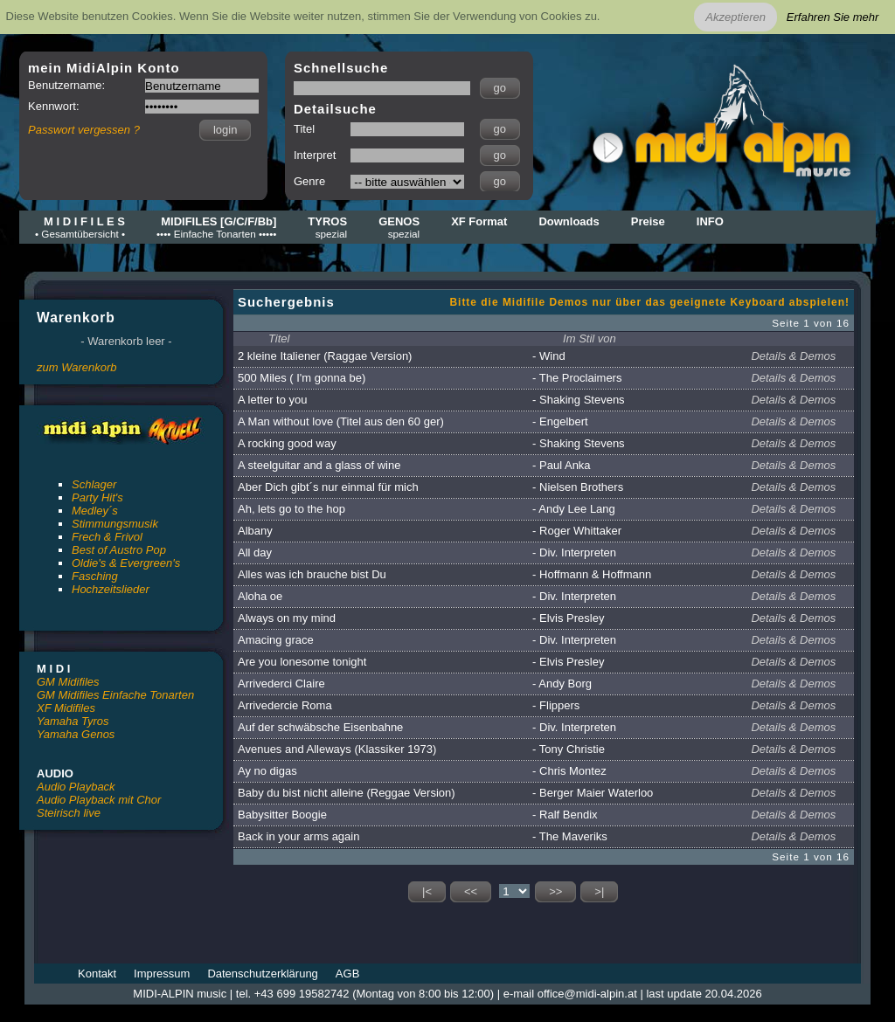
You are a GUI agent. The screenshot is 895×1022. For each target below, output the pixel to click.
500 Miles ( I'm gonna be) (301, 377)
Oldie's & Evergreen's (126, 563)
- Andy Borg (562, 683)
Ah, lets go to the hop (291, 508)
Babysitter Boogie (282, 814)
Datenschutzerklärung (262, 973)
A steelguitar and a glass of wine (319, 465)
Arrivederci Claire (281, 683)
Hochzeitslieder (110, 589)
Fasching (95, 576)
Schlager (94, 484)
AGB (347, 973)
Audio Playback (76, 786)
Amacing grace (276, 639)
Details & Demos (793, 356)
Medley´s (95, 510)
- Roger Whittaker (576, 530)
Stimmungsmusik (115, 523)
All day (255, 552)
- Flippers (555, 705)
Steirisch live (69, 812)
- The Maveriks (569, 836)
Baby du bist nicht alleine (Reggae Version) (346, 792)
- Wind (548, 356)
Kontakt (97, 973)
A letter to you (273, 399)
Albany (255, 530)
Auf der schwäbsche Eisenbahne (320, 727)
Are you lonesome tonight (302, 661)
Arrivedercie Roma (285, 705)
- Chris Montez (569, 770)
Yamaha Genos (75, 734)
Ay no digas (267, 770)
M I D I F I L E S (80, 227)
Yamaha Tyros (73, 721)
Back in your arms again (298, 836)
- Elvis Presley (568, 618)
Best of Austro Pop (119, 549)
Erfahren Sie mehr (833, 17)
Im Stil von (589, 338)
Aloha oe (260, 596)
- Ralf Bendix (564, 814)
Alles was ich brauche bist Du (312, 574)
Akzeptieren (735, 17)
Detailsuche (335, 108)
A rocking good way (287, 443)
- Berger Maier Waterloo (592, 792)
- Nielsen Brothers (577, 487)
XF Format (479, 221)
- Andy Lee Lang (573, 508)
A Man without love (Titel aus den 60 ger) (341, 421)
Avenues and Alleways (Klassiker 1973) (337, 749)
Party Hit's (97, 497)
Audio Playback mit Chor (99, 799)
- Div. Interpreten (574, 552)
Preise (648, 221)
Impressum (162, 973)
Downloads (568, 221)
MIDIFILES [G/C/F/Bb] (216, 227)
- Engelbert (560, 421)
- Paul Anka (561, 465)
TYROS (327, 227)
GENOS (399, 227)
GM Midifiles (68, 681)
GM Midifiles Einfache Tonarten (115, 694)
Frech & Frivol (107, 536)
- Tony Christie (568, 749)
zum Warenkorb (77, 367)
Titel (278, 338)
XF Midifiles (66, 708)
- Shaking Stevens (578, 399)
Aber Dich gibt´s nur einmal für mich (328, 487)
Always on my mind (287, 618)
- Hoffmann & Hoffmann (591, 574)
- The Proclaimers (576, 377)
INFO (710, 221)
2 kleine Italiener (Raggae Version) (325, 356)
